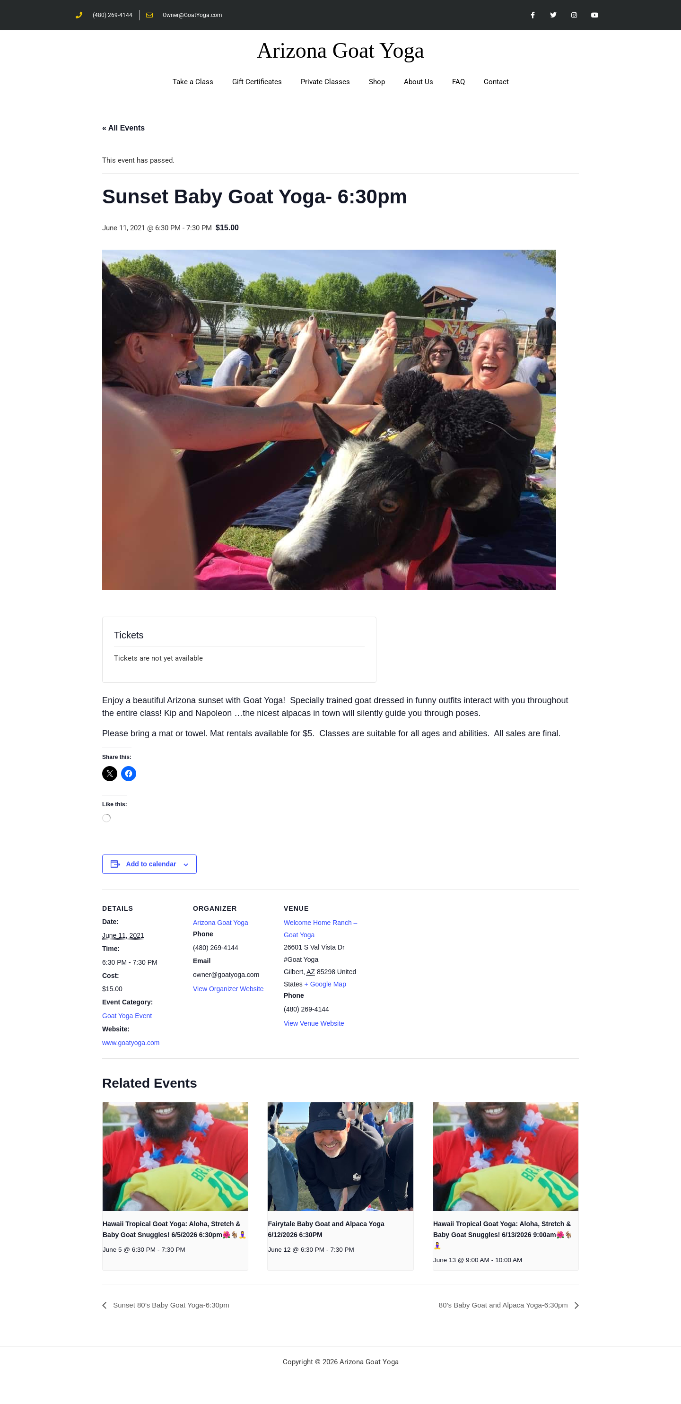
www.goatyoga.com (130, 1043)
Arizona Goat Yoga (340, 51)
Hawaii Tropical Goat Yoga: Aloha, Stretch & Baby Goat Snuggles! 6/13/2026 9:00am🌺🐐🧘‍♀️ (502, 1235)
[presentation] (175, 1157)
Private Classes (325, 82)
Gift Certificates (257, 82)
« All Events (123, 128)
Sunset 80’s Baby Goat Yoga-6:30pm (174, 1305)
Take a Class (193, 82)
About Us (418, 82)
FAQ (458, 82)
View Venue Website (314, 1024)
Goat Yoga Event (127, 1016)
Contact (496, 82)
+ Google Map (325, 984)
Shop (377, 82)
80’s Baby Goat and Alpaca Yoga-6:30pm (500, 1305)
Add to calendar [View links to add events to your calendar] (151, 864)
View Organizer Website (228, 989)
